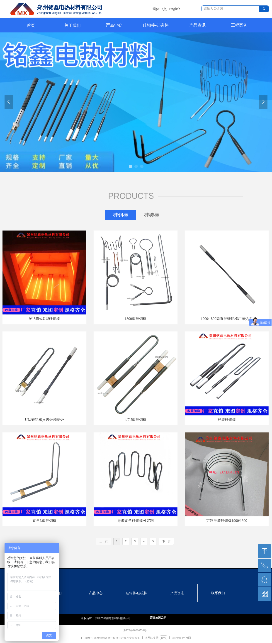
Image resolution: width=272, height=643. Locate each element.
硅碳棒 (151, 215)
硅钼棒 (120, 215)
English (174, 9)
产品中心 (114, 25)
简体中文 (159, 9)
